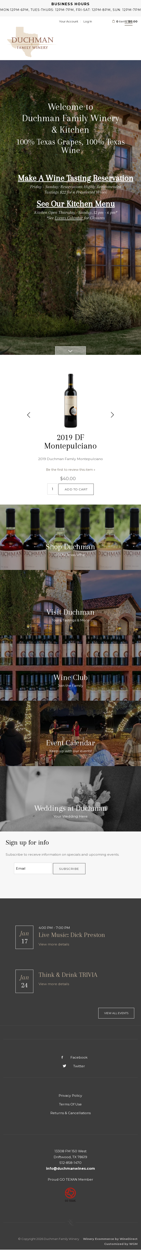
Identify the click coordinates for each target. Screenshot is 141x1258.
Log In (87, 21)
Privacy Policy (70, 1095)
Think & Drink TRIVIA (68, 974)
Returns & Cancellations (70, 1113)
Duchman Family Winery (31, 42)
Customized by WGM (121, 1244)
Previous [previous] (28, 415)
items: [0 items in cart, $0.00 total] (122, 21)
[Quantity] (52, 489)
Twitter (70, 1066)
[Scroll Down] (70, 350)
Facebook (70, 1057)
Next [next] (112, 415)
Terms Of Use (70, 1104)
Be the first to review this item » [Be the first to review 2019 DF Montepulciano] (70, 469)
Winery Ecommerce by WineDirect (110, 1239)
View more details (54, 944)
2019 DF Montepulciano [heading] (70, 441)
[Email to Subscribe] (33, 868)
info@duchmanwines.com (70, 1168)
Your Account (68, 21)
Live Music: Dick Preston (72, 934)
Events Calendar (69, 217)
